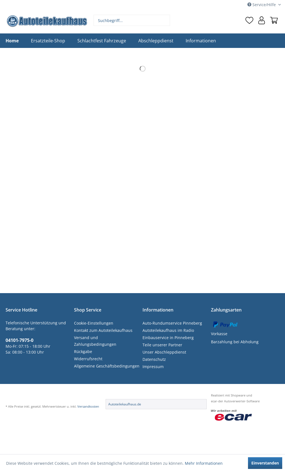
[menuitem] (132, 20)
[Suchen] (165, 20)
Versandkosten (88, 406)
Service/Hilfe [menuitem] (262, 4)
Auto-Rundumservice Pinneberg (172, 323)
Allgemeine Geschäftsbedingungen (106, 366)
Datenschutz (154, 359)
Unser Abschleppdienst (164, 352)
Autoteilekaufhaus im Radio (168, 330)
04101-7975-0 (19, 340)
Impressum (153, 366)
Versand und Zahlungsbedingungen (95, 341)
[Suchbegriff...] (132, 20)
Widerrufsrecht (88, 358)
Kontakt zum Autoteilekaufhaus (103, 330)
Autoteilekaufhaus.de (124, 404)
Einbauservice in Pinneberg (168, 337)
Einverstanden (265, 463)
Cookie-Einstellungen (93, 323)
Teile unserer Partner (162, 344)
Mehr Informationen (204, 463)
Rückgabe (83, 351)
